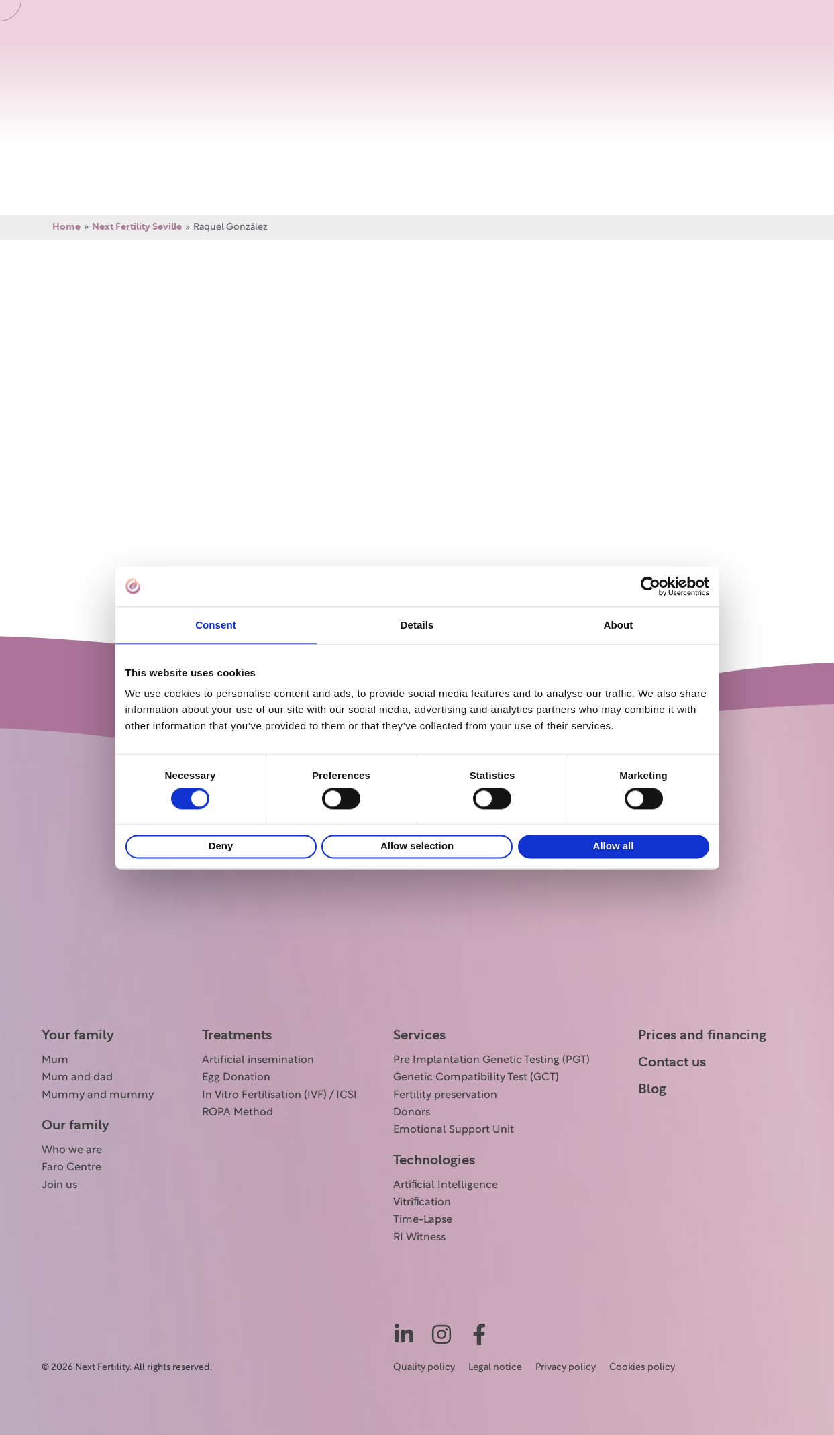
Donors (411, 1112)
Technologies (434, 1160)
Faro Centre (71, 1167)
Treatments (237, 1035)
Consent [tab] (215, 625)
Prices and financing (702, 1035)
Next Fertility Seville (137, 227)
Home (66, 227)
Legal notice (495, 1367)
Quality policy (424, 1367)
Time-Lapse (422, 1220)
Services (419, 1035)
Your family (78, 1035)
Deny (221, 846)
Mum (55, 1060)
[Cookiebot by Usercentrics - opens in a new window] (650, 586)
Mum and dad (77, 1077)
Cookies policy (642, 1367)
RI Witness (419, 1237)
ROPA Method (237, 1112)
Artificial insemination (258, 1060)
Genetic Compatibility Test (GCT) (476, 1077)
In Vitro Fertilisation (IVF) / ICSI (279, 1095)
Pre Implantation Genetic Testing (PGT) (491, 1060)
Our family (75, 1125)
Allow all (613, 846)
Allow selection (417, 846)
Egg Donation (236, 1077)
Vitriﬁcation (422, 1202)
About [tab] (618, 625)
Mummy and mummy (98, 1095)
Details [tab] (417, 625)
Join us (59, 1185)
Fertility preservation (445, 1095)
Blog (652, 1089)
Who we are (72, 1150)
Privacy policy (565, 1367)
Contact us (672, 1062)
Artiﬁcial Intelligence (445, 1185)
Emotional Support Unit (453, 1130)
